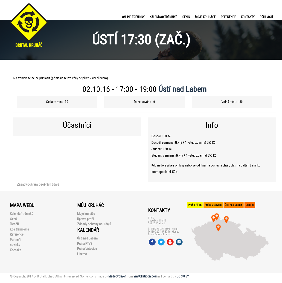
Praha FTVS (84, 244)
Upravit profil (85, 219)
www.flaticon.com (145, 276)
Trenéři (14, 224)
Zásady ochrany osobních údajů (38, 184)
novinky (15, 245)
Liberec (82, 254)
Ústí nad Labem (182, 89)
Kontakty (248, 17)
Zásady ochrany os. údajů (94, 224)
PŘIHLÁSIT (266, 17)
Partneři (15, 240)
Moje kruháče (205, 17)
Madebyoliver (117, 276)
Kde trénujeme (19, 229)
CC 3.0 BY (183, 276)
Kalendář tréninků (163, 17)
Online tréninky (133, 17)
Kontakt (15, 250)
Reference (228, 17)
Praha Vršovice (87, 249)
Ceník (186, 17)
